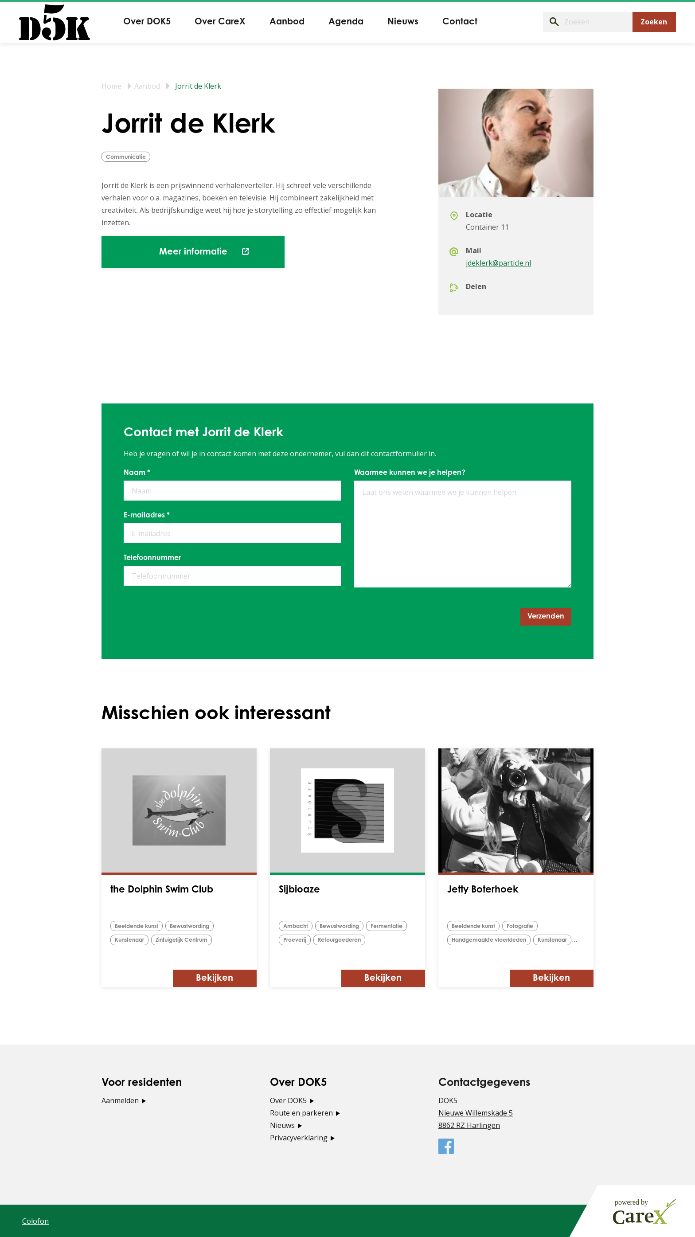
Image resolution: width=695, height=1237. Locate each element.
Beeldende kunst (139, 926)
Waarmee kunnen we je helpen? (409, 473)
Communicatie (127, 157)
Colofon (35, 1220)
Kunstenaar (131, 940)
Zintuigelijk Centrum (187, 940)
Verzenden (545, 616)
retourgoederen (341, 940)
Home (111, 86)
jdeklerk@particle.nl (498, 263)
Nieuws (282, 1125)
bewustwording (196, 926)
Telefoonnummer (152, 558)
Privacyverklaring (299, 1137)
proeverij (295, 940)
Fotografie (526, 926)
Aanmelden (120, 1100)
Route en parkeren (301, 1112)
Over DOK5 (288, 1100)
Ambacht (297, 926)
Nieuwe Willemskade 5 (475, 1112)
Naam (137, 473)
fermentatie (393, 926)
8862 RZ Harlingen (469, 1125)
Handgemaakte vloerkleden (492, 940)
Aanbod (147, 86)
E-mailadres (147, 515)
